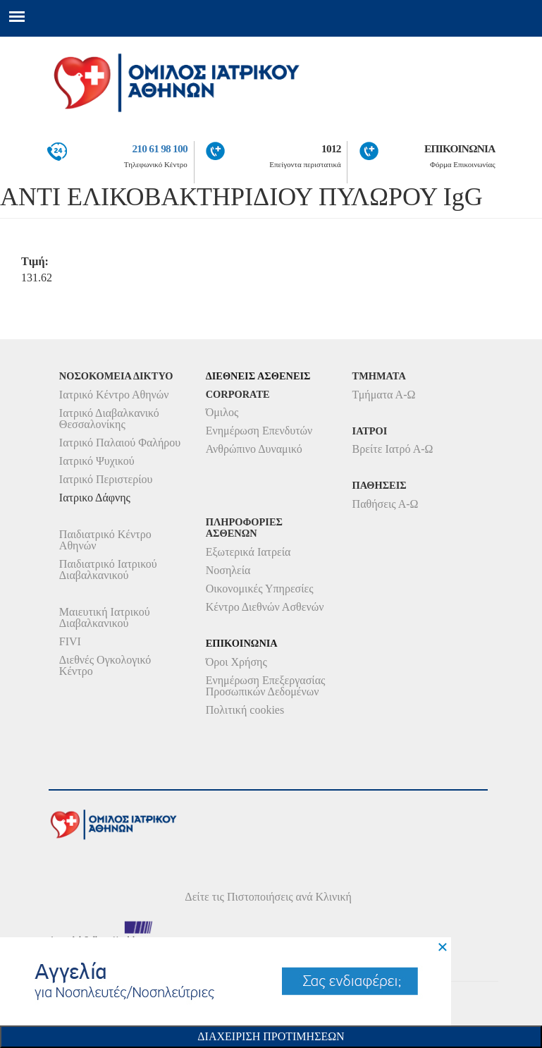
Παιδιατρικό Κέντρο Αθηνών (105, 540)
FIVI (70, 641)
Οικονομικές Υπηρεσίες (260, 589)
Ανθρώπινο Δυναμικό (254, 449)
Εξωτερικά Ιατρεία (248, 552)
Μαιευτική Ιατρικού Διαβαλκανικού (104, 617)
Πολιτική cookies (245, 710)
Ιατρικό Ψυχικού (97, 461)
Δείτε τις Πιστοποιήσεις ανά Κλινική (268, 897)
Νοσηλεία (228, 570)
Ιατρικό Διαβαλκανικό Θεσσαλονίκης (109, 418)
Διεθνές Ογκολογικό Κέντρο (105, 665)
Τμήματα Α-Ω (384, 395)
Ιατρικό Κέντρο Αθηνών (114, 395)
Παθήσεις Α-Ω (385, 504)
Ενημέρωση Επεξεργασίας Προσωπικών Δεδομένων (266, 685)
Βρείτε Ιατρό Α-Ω (392, 449)
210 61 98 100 (159, 148)
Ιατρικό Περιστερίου (106, 479)
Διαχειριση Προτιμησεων (270, 1036)
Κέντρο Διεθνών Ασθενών (265, 607)
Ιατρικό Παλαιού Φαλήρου (119, 443)
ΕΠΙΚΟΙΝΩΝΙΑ (459, 148)
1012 (331, 148)
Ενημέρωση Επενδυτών (259, 431)
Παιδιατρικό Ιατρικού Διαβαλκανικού (108, 569)
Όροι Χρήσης (236, 662)
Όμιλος (222, 412)
